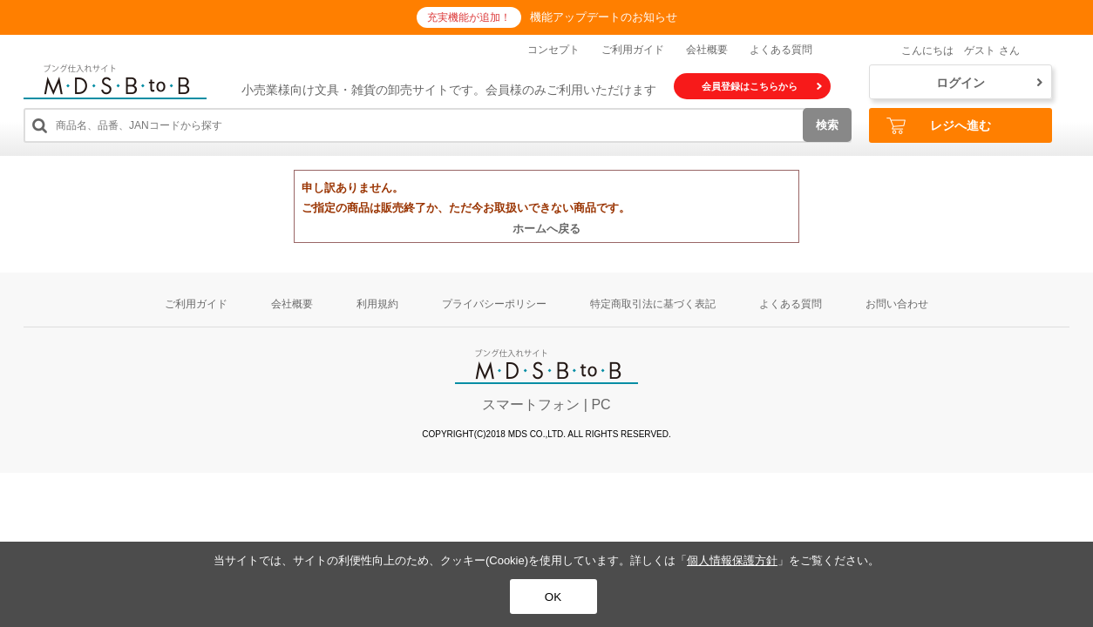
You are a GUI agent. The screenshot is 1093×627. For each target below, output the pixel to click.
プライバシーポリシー (494, 304)
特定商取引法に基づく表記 (653, 304)
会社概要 (707, 50)
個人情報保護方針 (732, 560)
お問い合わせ (897, 304)
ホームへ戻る (546, 228)
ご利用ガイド (632, 50)
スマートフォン (531, 404)
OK (553, 596)
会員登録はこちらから (762, 86)
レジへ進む (938, 126)
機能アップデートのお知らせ (603, 17)
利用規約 (377, 304)
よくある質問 (781, 50)
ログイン (989, 83)
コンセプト (553, 50)
